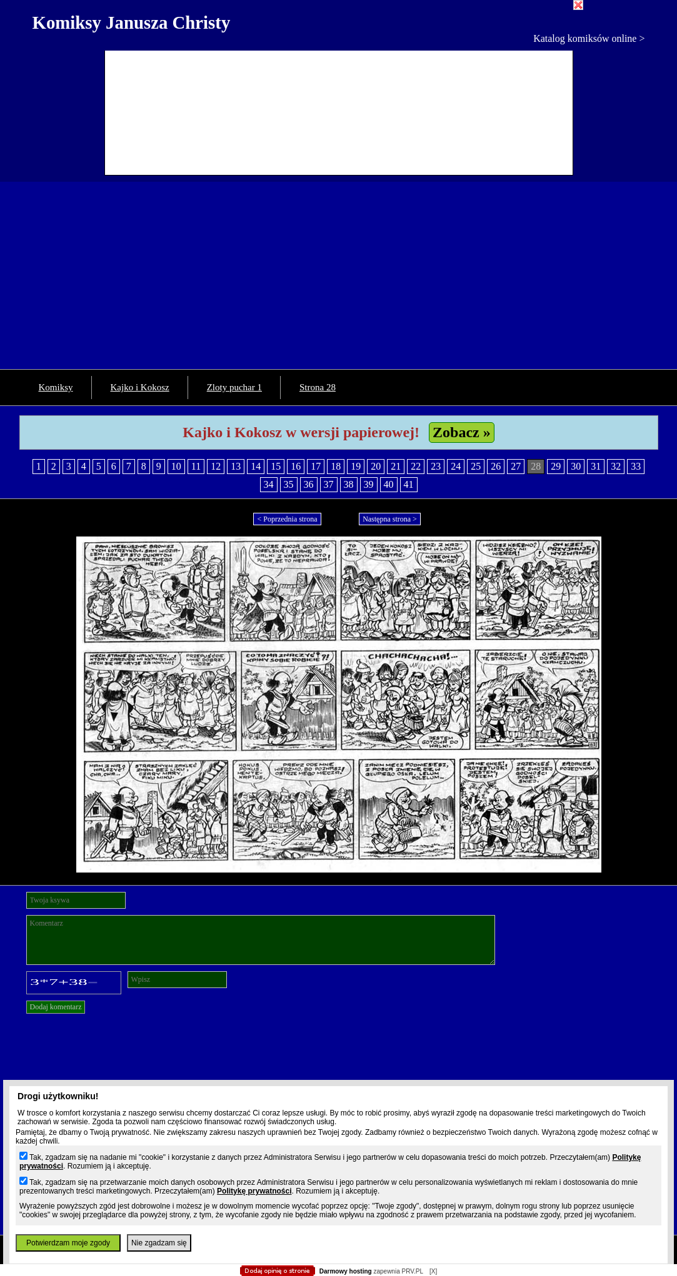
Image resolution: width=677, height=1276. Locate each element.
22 (416, 466)
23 (436, 466)
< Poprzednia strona (287, 519)
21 (396, 466)
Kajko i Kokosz (140, 387)
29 (556, 466)
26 (496, 466)
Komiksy (56, 387)
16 (296, 466)
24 (456, 466)
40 (389, 484)
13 (236, 466)
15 (276, 466)
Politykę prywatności (254, 1191)
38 (349, 484)
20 (376, 466)
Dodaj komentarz (56, 1006)
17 (316, 466)
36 (309, 484)
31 (596, 466)
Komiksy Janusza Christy (132, 22)
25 (476, 466)
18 (336, 466)
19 (356, 466)
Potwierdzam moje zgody (68, 1243)
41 (409, 484)
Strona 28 (317, 387)
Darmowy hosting (345, 1271)
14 (256, 466)
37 (329, 484)
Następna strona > (390, 519)
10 (176, 466)
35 (289, 484)
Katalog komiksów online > (588, 38)
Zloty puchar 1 (234, 387)
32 (616, 466)
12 (216, 466)
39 (369, 484)
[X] (433, 1271)
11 (196, 466)
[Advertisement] (338, 275)
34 (269, 484)
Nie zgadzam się (159, 1243)
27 (516, 466)
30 (576, 466)
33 (636, 466)
